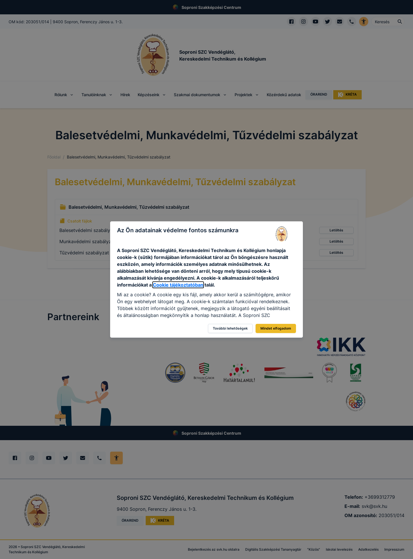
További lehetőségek (230, 328)
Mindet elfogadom (275, 328)
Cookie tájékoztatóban (178, 285)
